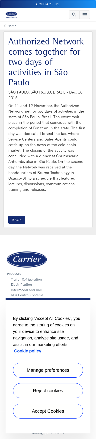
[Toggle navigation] (74, 14)
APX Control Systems (27, 295)
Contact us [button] (48, 4)
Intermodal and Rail (26, 290)
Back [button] (17, 220)
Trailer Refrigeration (26, 279)
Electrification (21, 284)
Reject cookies (48, 390)
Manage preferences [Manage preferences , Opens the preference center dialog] (48, 370)
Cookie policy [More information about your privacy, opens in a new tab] (27, 351)
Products (14, 273)
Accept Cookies (48, 411)
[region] (48, 365)
